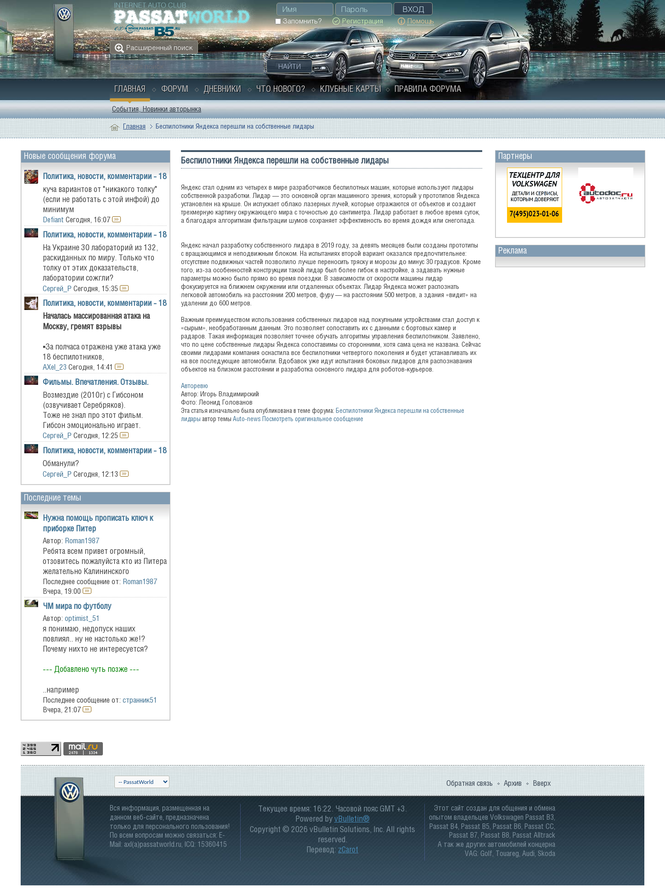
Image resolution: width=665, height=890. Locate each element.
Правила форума (427, 89)
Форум (174, 89)
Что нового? (280, 89)
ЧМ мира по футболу (77, 606)
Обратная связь (469, 783)
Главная (130, 89)
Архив (513, 783)
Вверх (542, 783)
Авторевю (194, 385)
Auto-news (247, 418)
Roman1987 (82, 540)
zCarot (348, 849)
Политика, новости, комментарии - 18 (105, 176)
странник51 (140, 699)
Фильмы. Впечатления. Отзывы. (95, 382)
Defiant (53, 219)
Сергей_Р (57, 288)
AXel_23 (55, 367)
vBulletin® (352, 818)
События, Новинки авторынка (156, 108)
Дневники (222, 89)
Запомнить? (298, 21)
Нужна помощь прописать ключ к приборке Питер (98, 523)
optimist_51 (82, 618)
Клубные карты (350, 89)
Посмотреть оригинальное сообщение (312, 418)
